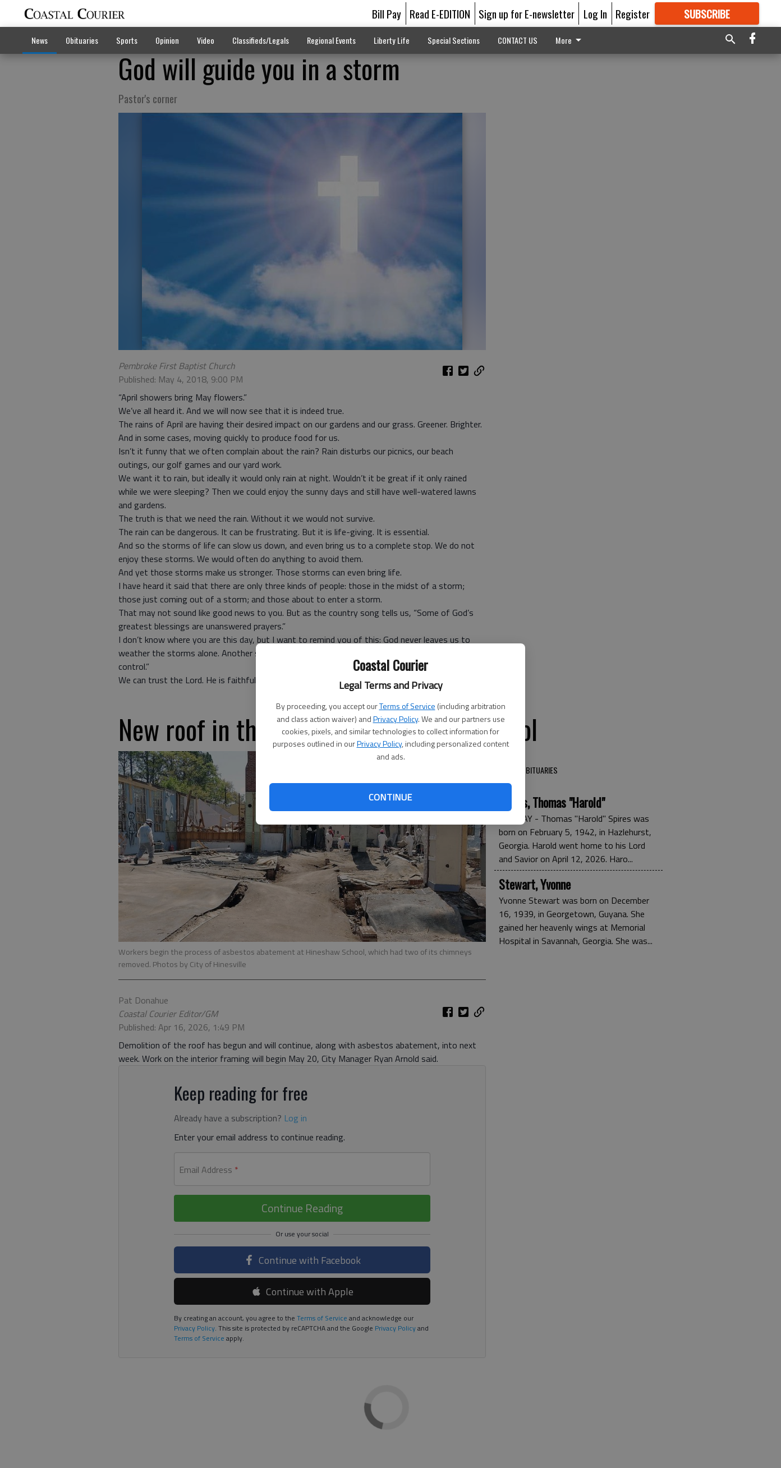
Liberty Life (392, 40)
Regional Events (331, 40)
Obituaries (82, 40)
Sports (126, 40)
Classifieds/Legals (260, 40)
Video (205, 40)
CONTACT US (517, 40)
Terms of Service (407, 706)
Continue (390, 797)
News (39, 40)
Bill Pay (386, 13)
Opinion (167, 40)
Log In (595, 13)
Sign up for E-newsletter (527, 13)
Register (632, 13)
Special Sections (454, 40)
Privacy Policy (395, 719)
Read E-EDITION (440, 13)
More (570, 40)
